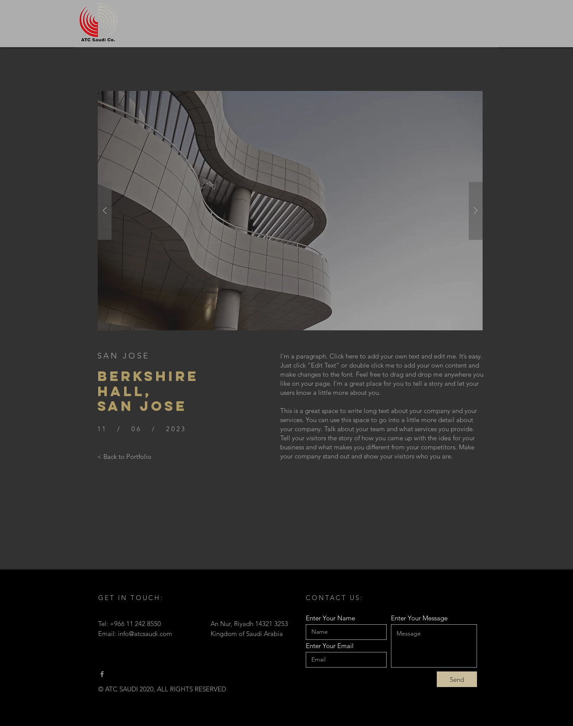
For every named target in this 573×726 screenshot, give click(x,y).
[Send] (457, 679)
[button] (290, 210)
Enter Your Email (330, 645)
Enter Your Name (330, 618)
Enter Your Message (419, 618)
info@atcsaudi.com (145, 633)
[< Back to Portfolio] (124, 456)
